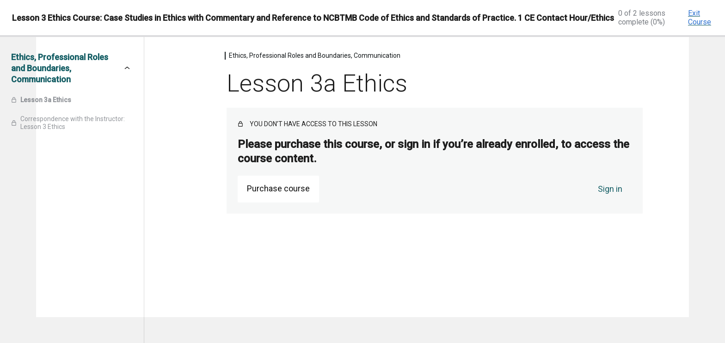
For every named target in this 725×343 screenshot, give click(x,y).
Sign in (610, 189)
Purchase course (278, 188)
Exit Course (699, 17)
